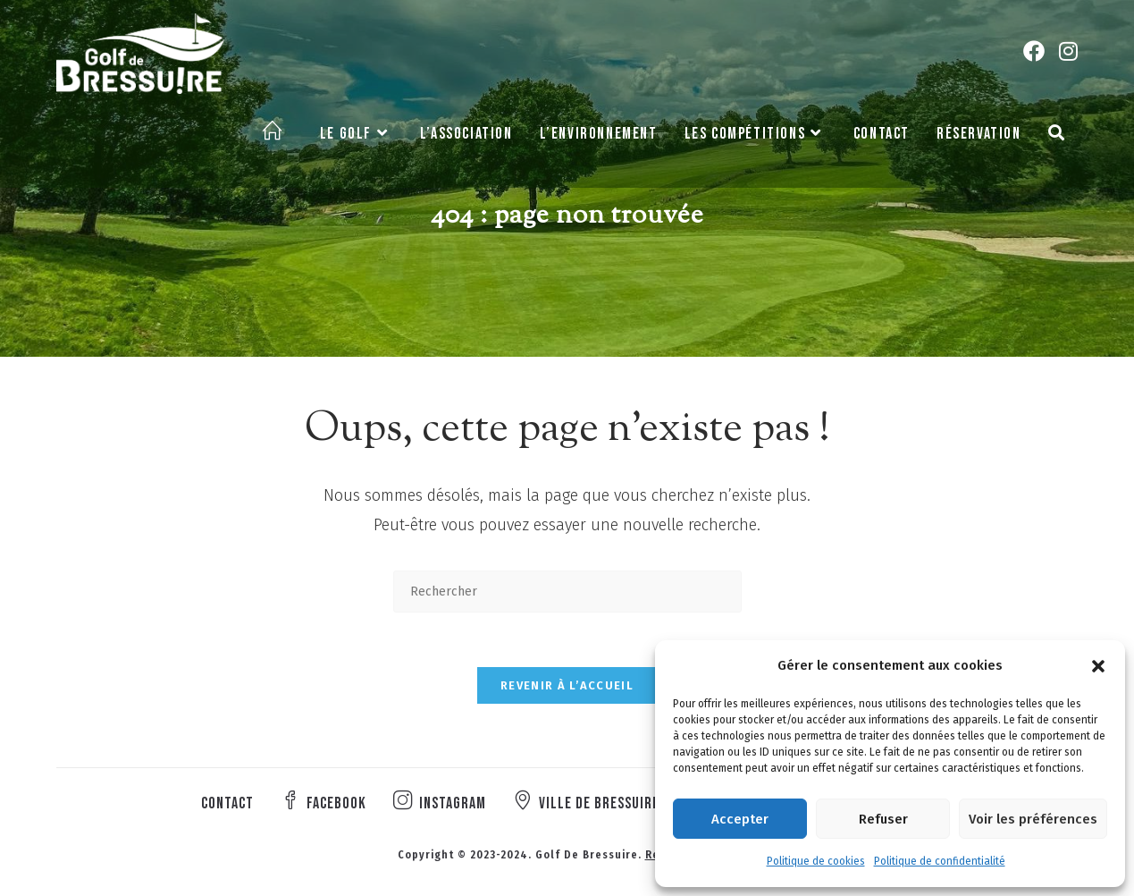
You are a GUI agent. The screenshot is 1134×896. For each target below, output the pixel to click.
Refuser (883, 819)
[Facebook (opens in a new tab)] (1034, 51)
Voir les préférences (1033, 819)
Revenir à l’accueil (567, 685)
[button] (1098, 666)
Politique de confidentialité (939, 861)
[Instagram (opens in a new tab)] (1068, 51)
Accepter (740, 819)
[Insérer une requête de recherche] (567, 592)
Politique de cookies (816, 861)
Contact (227, 803)
